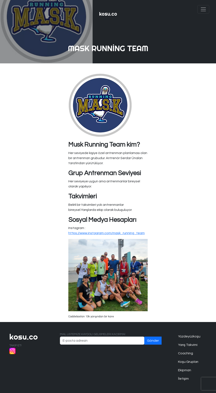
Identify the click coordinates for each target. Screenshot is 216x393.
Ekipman (184, 370)
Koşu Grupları (188, 361)
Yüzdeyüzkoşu (189, 336)
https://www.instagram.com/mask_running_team (106, 233)
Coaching (185, 353)
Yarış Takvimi (187, 345)
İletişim (183, 378)
